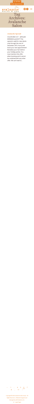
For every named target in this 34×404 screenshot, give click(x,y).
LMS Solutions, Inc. (20, 400)
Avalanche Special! (14, 34)
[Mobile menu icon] (31, 9)
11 (18, 390)
